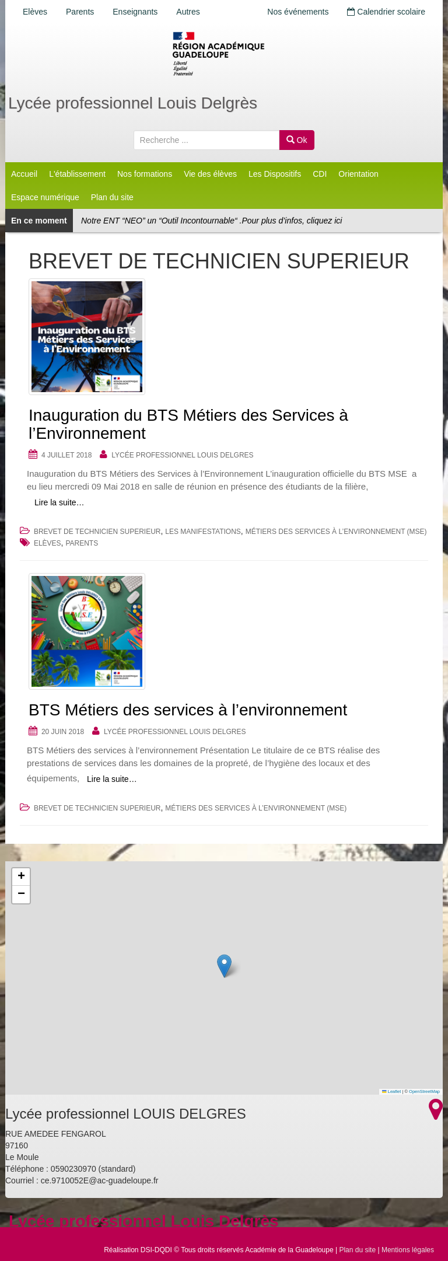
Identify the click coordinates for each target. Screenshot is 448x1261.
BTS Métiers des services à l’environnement (188, 710)
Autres (188, 11)
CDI (320, 174)
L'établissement (77, 174)
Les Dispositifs (275, 174)
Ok (296, 140)
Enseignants (135, 11)
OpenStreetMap (424, 1091)
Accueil (24, 174)
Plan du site (112, 197)
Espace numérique (45, 197)
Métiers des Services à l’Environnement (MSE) (336, 532)
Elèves (35, 11)
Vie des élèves (210, 174)
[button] (224, 966)
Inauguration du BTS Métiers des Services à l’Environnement (188, 424)
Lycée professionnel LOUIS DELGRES (182, 455)
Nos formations (144, 174)
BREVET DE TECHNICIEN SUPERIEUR (97, 532)
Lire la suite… (59, 502)
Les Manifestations (203, 532)
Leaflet (391, 1091)
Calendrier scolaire (386, 11)
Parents (80, 11)
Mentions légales (408, 1250)
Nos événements (297, 11)
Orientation (358, 174)
